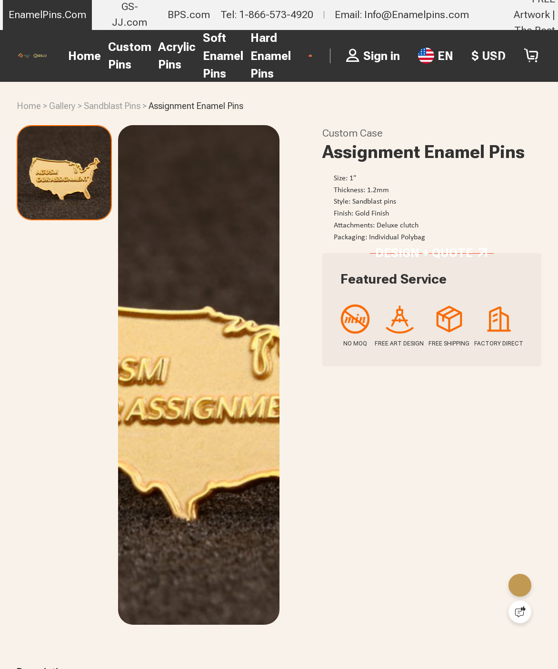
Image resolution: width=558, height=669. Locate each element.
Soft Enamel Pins (192, 55)
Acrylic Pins (146, 56)
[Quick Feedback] (519, 611)
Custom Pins (98, 56)
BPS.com (189, 14)
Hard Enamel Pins (239, 55)
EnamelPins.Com (47, 14)
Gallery (62, 106)
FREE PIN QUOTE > (310, 55)
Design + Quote (431, 357)
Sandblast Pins (112, 106)
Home (54, 56)
